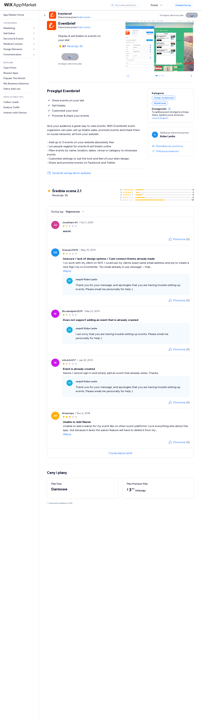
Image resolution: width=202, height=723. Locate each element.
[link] (19, 15)
